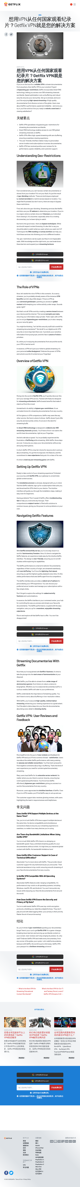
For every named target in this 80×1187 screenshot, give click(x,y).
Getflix (13, 1179)
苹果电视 (38, 1152)
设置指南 (26, 1143)
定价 (24, 1148)
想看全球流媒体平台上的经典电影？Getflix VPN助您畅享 (14, 1036)
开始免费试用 (56, 266)
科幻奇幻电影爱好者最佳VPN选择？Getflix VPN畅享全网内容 (39, 1036)
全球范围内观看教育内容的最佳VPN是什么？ (64, 1034)
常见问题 (26, 1167)
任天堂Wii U (39, 1171)
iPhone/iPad (39, 1148)
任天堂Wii (38, 1174)
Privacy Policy (27, 1179)
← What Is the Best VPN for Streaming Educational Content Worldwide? (26, 992)
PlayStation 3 (39, 1164)
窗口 (36, 1143)
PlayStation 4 (39, 1160)
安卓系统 (38, 1150)
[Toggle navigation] (74, 4)
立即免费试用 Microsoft (40, 259)
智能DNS (26, 1145)
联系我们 (26, 1155)
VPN (24, 1165)
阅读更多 (21, 1059)
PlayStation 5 (39, 1162)
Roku (37, 1155)
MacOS (37, 1145)
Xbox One (38, 1167)
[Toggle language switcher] (71, 4)
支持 (24, 1152)
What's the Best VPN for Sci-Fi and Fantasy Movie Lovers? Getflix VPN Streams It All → (52, 992)
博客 (24, 1150)
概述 (36, 1141)
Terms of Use (19, 1179)
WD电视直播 (39, 1157)
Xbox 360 (38, 1169)
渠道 (24, 1141)
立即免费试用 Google (40, 252)
